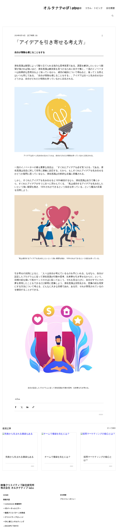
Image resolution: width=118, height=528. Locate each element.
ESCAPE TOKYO (11, 526)
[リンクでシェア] (33, 407)
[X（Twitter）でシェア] (21, 407)
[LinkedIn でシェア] (27, 407)
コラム (17, 399)
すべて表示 (111, 428)
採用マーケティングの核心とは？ (98, 458)
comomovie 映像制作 (13, 504)
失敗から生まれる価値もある (19, 456)
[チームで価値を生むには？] (59, 442)
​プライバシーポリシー (68, 499)
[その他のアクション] (102, 35)
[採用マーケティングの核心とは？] (98, 442)
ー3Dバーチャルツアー (12, 508)
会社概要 (63, 495)
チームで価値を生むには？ (58, 456)
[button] (112, 15)
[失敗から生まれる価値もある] (20, 442)
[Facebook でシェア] (15, 407)
